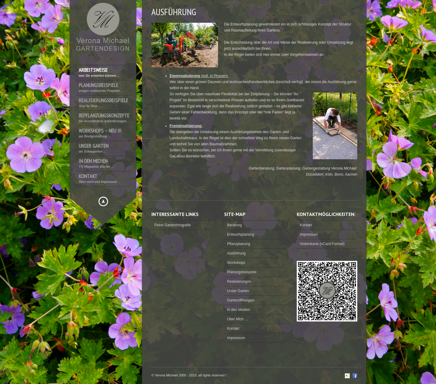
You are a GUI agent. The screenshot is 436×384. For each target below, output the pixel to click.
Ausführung (236, 253)
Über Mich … (237, 319)
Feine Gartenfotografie (172, 225)
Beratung (234, 225)
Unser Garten (93, 148)
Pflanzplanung (238, 244)
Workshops (236, 263)
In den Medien (96, 163)
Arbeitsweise (99, 72)
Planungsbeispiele (101, 87)
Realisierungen (239, 281)
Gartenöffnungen (240, 300)
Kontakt (99, 178)
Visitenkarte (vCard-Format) (322, 244)
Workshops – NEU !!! (100, 133)
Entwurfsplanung (240, 234)
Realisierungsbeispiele (103, 102)
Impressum (236, 338)
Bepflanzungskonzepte (104, 118)
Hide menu (103, 201)
